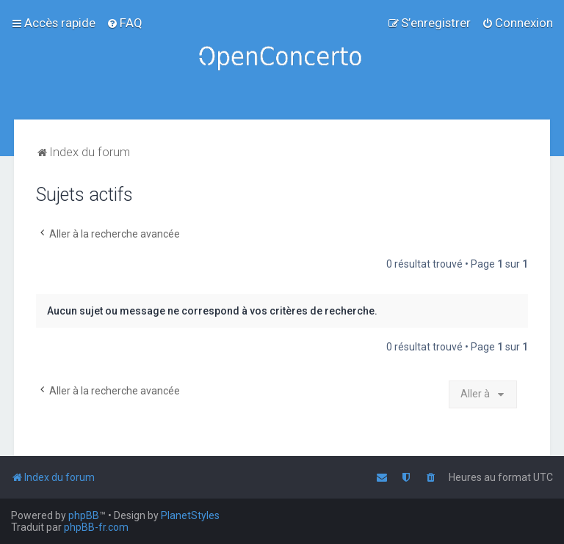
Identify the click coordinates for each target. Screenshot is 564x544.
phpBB (83, 515)
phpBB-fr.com (96, 527)
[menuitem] (124, 22)
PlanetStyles (190, 515)
